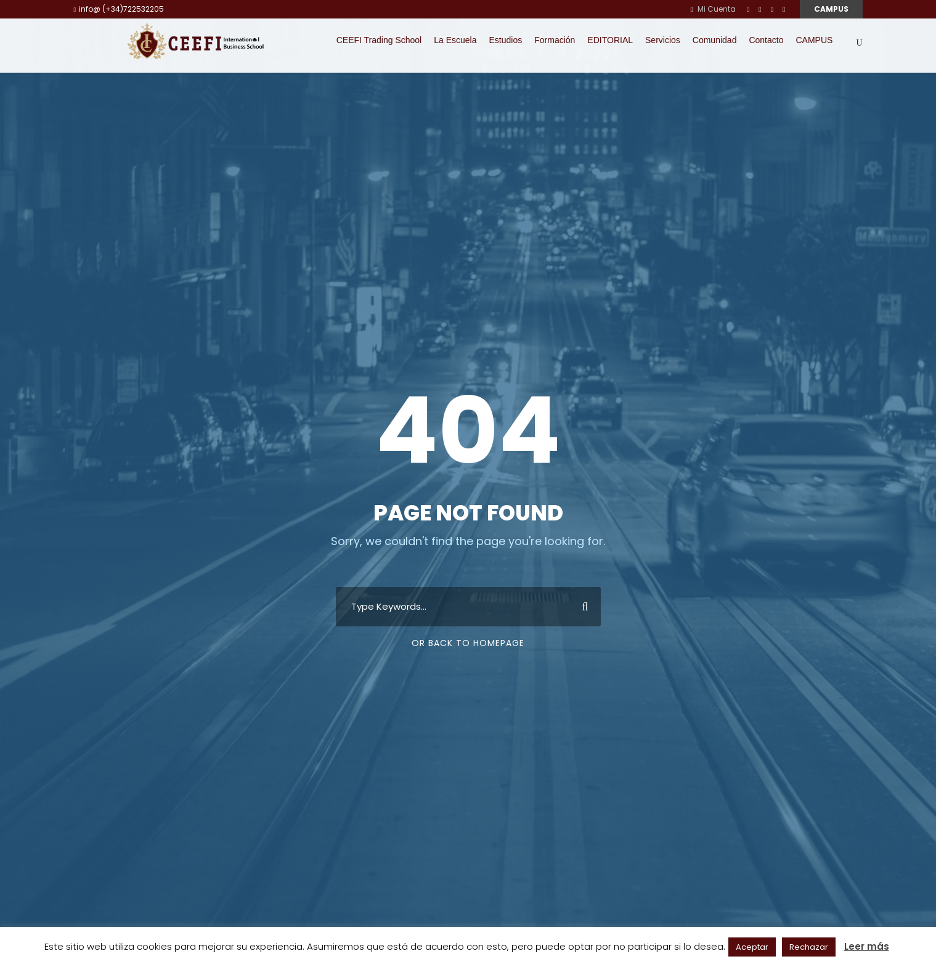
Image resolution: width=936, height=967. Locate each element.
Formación (554, 40)
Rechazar (808, 947)
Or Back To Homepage (468, 643)
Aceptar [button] (752, 947)
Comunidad (715, 40)
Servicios (662, 40)
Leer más (866, 946)
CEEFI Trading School (379, 40)
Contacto (766, 40)
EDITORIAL (610, 40)
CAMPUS (831, 9)
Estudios (506, 40)
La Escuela (455, 40)
